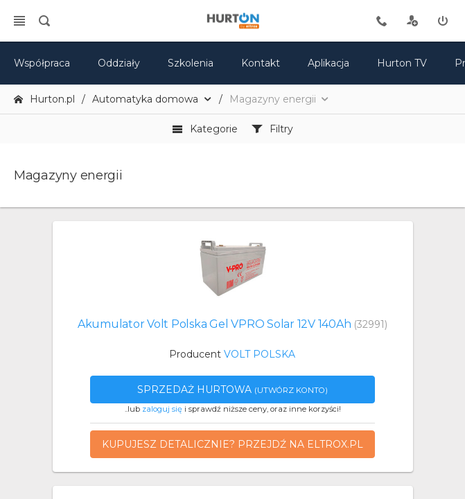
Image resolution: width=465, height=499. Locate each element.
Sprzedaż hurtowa (232, 389)
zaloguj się (162, 409)
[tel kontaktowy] (382, 21)
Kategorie (205, 129)
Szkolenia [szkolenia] (190, 63)
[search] (44, 21)
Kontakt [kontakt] (260, 63)
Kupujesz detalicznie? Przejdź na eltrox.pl (232, 444)
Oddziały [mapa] (119, 63)
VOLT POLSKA (259, 354)
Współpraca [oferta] (42, 63)
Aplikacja (328, 63)
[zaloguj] (443, 21)
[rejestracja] (412, 21)
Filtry (272, 129)
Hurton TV (402, 63)
